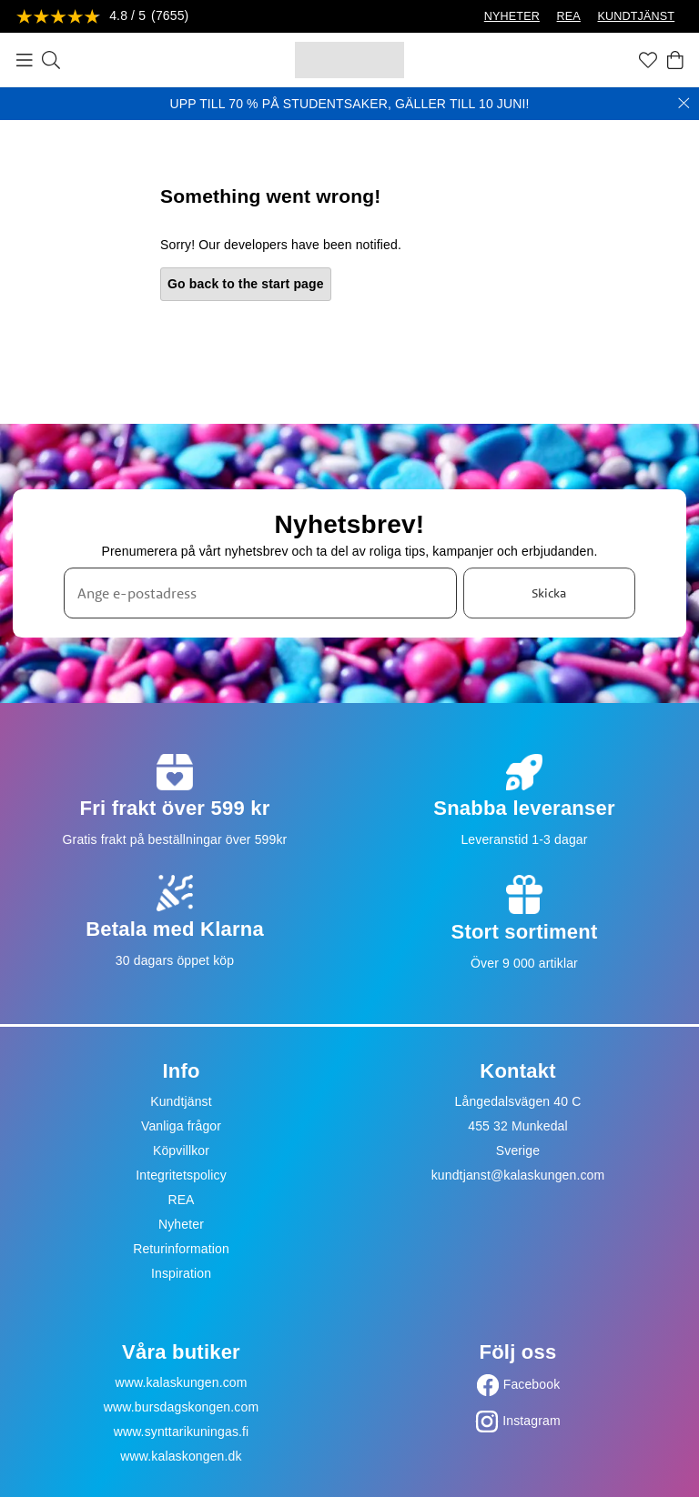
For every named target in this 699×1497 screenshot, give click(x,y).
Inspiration (181, 1273)
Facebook (532, 1384)
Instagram (531, 1420)
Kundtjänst (181, 1101)
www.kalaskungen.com (181, 1382)
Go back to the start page (245, 283)
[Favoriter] (648, 60)
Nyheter (181, 1224)
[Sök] (51, 60)
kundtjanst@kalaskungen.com (518, 1175)
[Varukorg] (675, 60)
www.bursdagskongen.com (181, 1407)
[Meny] (24, 60)
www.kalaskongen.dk (180, 1456)
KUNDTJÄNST (636, 16)
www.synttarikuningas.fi (181, 1431)
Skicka (549, 593)
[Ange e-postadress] (260, 593)
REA (569, 16)
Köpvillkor (181, 1150)
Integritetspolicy (181, 1175)
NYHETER (512, 16)
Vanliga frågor (181, 1126)
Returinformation (181, 1248)
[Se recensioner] (102, 16)
